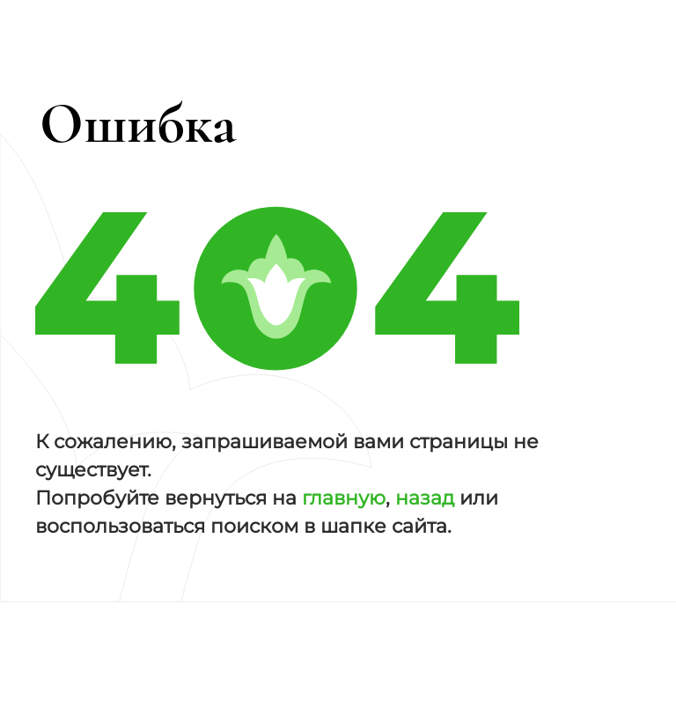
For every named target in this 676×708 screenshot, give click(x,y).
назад (424, 498)
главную (344, 498)
